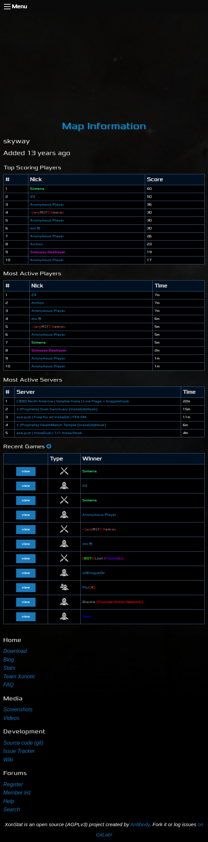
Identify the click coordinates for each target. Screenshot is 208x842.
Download (15, 651)
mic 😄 (35, 228)
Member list (17, 792)
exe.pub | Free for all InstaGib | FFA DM (51, 417)
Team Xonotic (19, 676)
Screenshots (18, 709)
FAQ (8, 685)
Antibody (140, 824)
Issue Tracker (19, 751)
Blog (8, 659)
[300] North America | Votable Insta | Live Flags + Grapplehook (72, 401)
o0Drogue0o (93, 573)
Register (13, 784)
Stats (9, 668)
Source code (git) (23, 743)
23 (32, 197)
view (26, 471)
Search (11, 809)
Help (8, 801)
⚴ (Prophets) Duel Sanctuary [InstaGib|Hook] (56, 409)
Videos (11, 718)
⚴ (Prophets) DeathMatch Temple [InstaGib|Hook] (61, 425)
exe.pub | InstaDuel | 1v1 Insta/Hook (49, 433)
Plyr (88, 587)
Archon (36, 244)
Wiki (8, 759)
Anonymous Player (47, 205)
